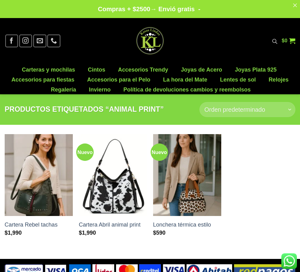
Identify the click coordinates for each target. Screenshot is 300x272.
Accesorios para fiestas (43, 77)
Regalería (63, 87)
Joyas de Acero (201, 67)
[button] (288, 38)
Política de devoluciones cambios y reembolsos (187, 87)
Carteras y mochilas (48, 67)
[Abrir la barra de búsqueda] (274, 38)
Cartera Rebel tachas (31, 222)
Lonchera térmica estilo (182, 222)
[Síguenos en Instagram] (25, 38)
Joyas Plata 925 (256, 67)
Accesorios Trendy (143, 67)
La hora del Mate (185, 77)
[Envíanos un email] (39, 38)
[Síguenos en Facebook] (11, 38)
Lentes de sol (238, 77)
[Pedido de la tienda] (247, 107)
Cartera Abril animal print (109, 222)
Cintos (96, 67)
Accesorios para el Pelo (118, 77)
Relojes (278, 77)
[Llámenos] (53, 38)
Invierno (99, 87)
